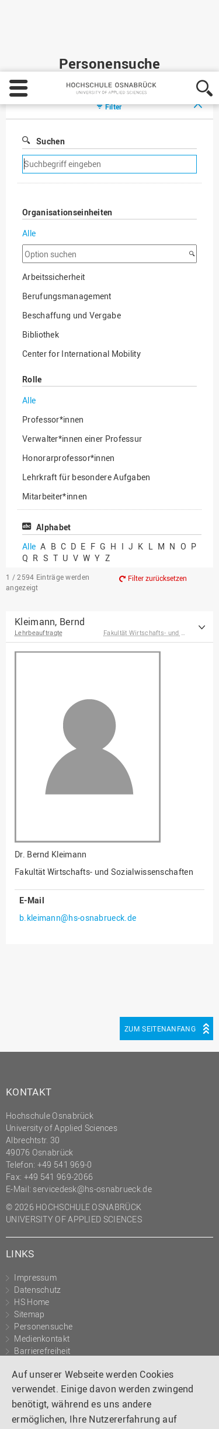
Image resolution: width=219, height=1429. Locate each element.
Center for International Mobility (81, 295)
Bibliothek (40, 276)
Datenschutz (95, 1377)
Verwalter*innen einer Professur (82, 380)
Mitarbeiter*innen (54, 438)
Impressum (36, 1377)
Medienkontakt (41, 1280)
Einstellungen (39, 1409)
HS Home (31, 1243)
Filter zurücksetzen (157, 519)
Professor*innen (53, 361)
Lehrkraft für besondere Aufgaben (86, 418)
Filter (113, 48)
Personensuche (43, 1268)
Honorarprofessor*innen (68, 399)
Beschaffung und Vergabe (71, 257)
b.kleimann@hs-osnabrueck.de (77, 859)
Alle (29, 174)
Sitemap (29, 1255)
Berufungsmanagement (67, 237)
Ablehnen (104, 1409)
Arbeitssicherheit (53, 218)
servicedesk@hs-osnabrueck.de (92, 1130)
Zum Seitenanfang (160, 970)
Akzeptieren (165, 1409)
